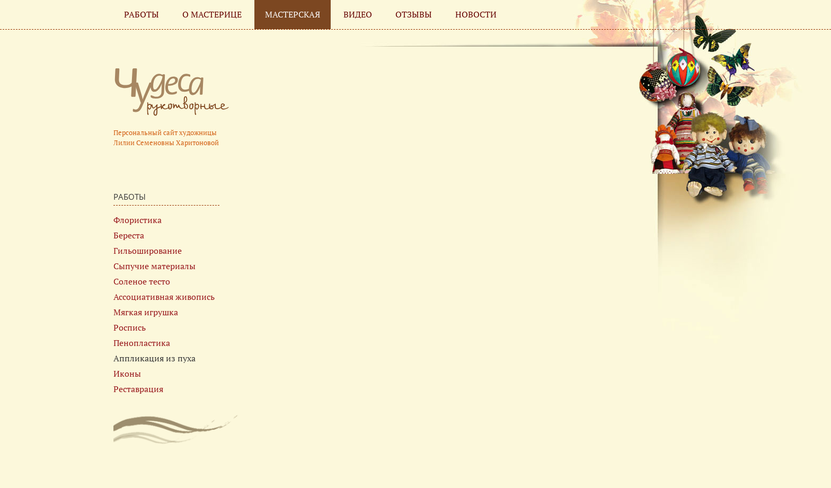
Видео (357, 14)
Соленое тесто (141, 281)
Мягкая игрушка (145, 312)
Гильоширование (147, 250)
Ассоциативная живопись (164, 297)
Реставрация (138, 389)
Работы (141, 14)
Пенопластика (141, 343)
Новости (476, 14)
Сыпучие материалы (154, 266)
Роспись (129, 327)
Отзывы (413, 14)
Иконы (127, 373)
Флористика (137, 220)
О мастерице (212, 14)
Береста (128, 235)
